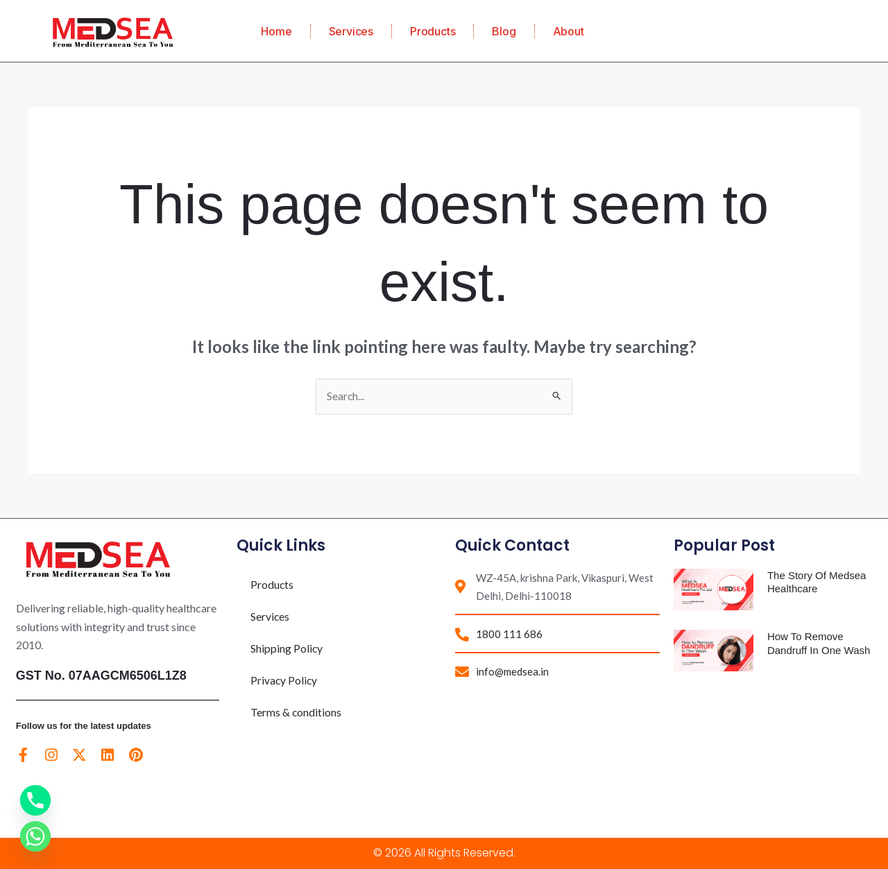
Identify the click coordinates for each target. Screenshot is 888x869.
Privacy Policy (284, 680)
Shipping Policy (286, 648)
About (568, 31)
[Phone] (35, 800)
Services (351, 31)
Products (432, 31)
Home (276, 31)
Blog (503, 31)
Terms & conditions (296, 712)
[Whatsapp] (35, 836)
